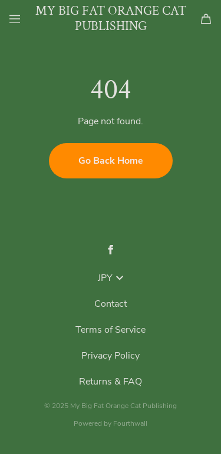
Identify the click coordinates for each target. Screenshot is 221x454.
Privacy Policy (110, 355)
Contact (110, 303)
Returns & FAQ (110, 381)
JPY (110, 277)
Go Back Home (110, 160)
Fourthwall (130, 423)
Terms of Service (110, 329)
